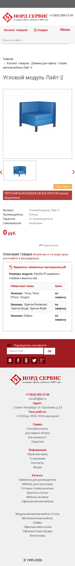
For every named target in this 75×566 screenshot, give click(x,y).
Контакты (37, 462)
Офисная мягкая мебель (38, 501)
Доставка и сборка (37, 433)
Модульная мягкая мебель (33, 514)
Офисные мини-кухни (37, 526)
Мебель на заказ (37, 497)
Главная (8, 59)
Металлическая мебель (37, 518)
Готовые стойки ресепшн (37, 488)
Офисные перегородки (37, 531)
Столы (55, 514)
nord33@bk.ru (37, 398)
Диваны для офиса (43, 63)
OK (49, 351)
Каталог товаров (15, 30)
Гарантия (38, 441)
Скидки (41, 30)
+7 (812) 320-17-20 (61, 15)
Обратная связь (37, 454)
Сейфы (37, 522)
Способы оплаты (37, 428)
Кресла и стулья (37, 492)
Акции (37, 467)
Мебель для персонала (37, 484)
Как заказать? (37, 437)
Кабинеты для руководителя (37, 479)
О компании (37, 458)
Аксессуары (37, 535)
